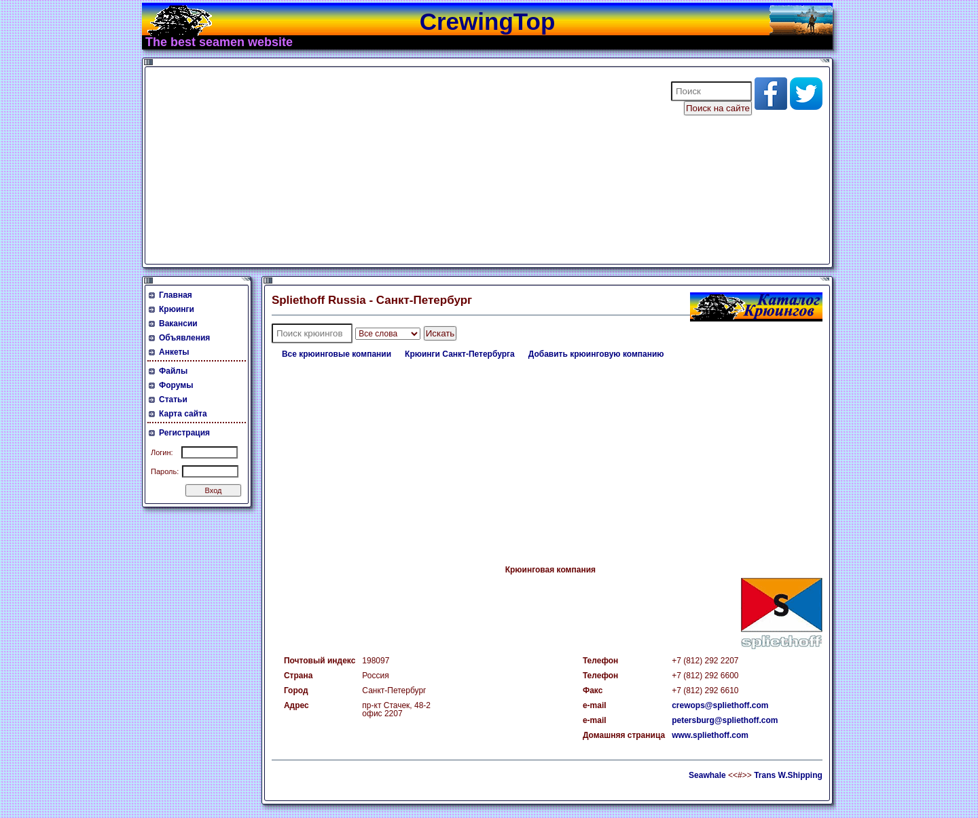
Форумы (176, 385)
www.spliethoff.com (710, 735)
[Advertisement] (399, 165)
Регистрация (184, 432)
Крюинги (176, 309)
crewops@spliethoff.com (720, 705)
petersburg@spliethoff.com (725, 720)
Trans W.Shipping (788, 775)
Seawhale (707, 775)
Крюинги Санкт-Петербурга (460, 354)
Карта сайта (183, 413)
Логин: (162, 452)
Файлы (173, 371)
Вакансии (178, 323)
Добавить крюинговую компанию (596, 354)
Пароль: (165, 471)
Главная (175, 295)
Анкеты (174, 352)
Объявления (184, 338)
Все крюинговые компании (336, 354)
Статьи (173, 399)
